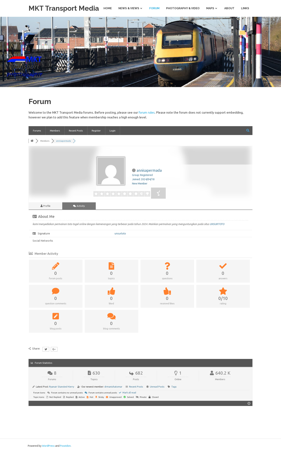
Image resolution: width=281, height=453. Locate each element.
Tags (174, 386)
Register (96, 130)
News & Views (128, 8)
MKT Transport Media (64, 8)
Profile (45, 206)
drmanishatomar (113, 386)
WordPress (48, 445)
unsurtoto (120, 233)
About (229, 8)
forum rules (147, 112)
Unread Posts (157, 386)
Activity (79, 206)
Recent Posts (76, 130)
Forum (154, 8)
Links (245, 8)
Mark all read (127, 392)
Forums (37, 130)
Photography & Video (183, 8)
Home (107, 8)
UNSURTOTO (217, 224)
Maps (210, 8)
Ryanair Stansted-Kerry (61, 386)
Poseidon (65, 445)
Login (112, 130)
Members (55, 130)
